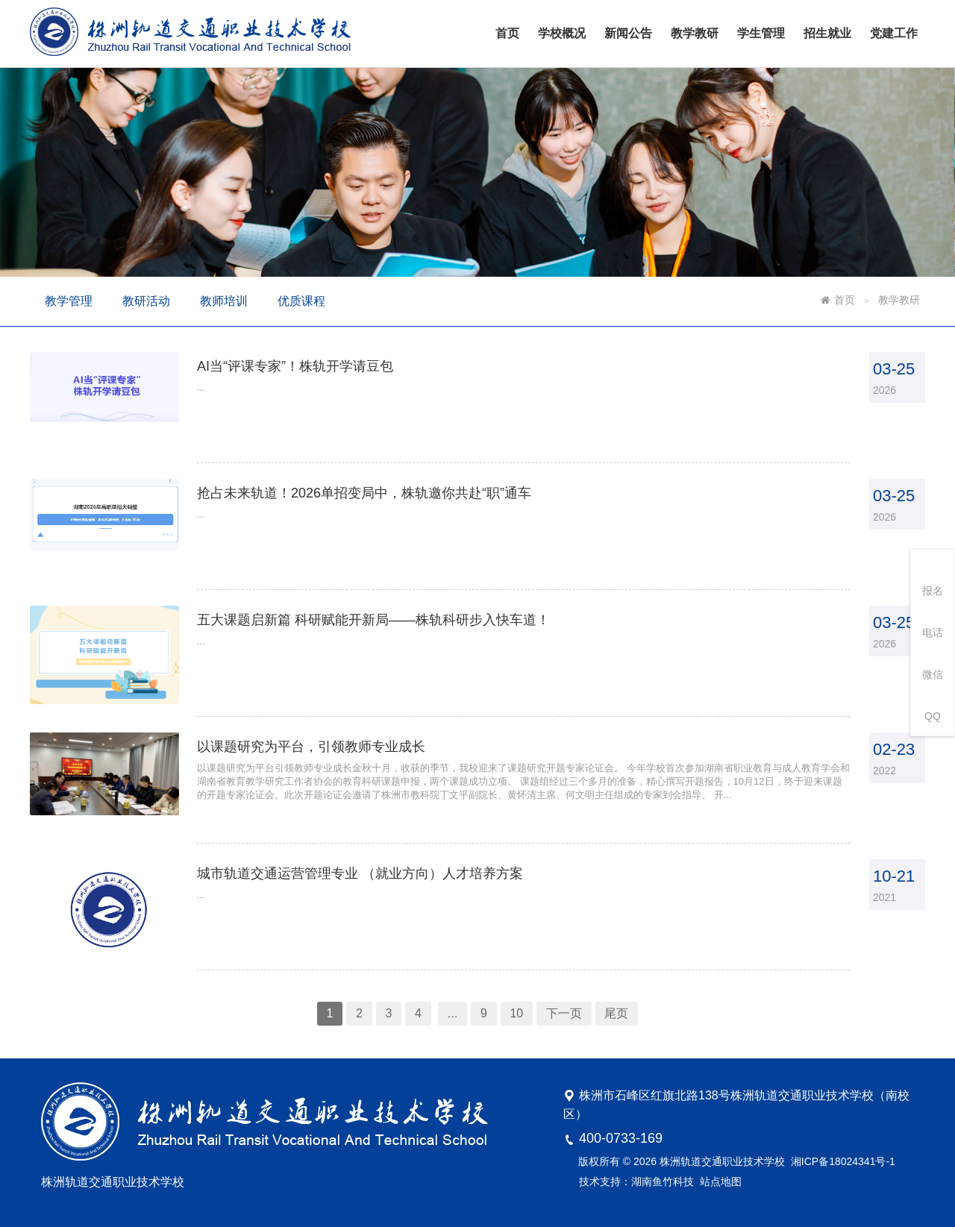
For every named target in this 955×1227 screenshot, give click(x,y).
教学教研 (694, 33)
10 (514, 990)
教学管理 (69, 301)
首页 (507, 33)
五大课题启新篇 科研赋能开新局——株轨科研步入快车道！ (380, 622)
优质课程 (301, 301)
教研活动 (146, 301)
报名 (932, 591)
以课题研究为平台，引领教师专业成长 (322, 741)
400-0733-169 (621, 1138)
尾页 (607, 990)
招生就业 (827, 33)
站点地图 (721, 1181)
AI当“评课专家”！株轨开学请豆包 (307, 385)
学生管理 (761, 33)
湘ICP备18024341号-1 (843, 1161)
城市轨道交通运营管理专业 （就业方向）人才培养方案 (368, 860)
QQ (932, 716)
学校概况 (562, 33)
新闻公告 (628, 33)
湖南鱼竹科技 (662, 1181)
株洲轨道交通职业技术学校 (722, 1161)
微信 (932, 674)
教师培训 (224, 301)
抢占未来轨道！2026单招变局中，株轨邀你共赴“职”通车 (371, 504)
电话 (932, 632)
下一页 (558, 990)
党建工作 (894, 33)
